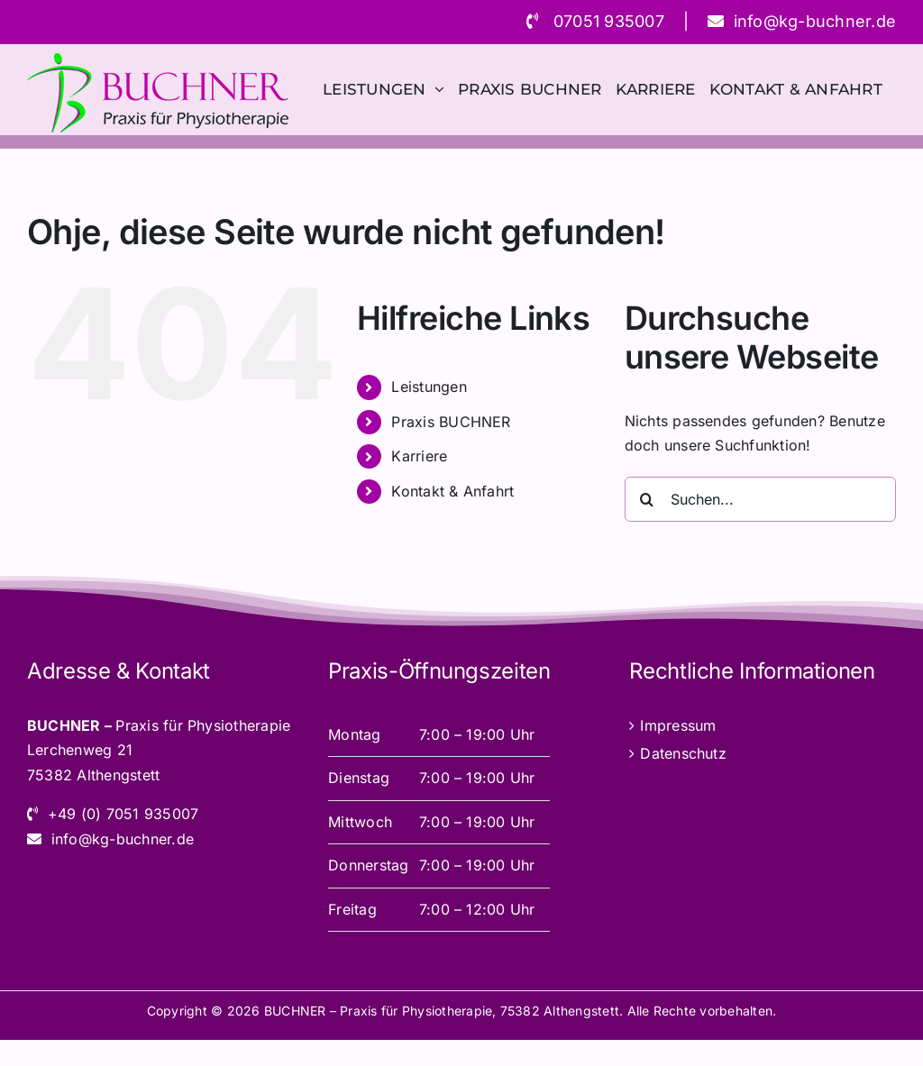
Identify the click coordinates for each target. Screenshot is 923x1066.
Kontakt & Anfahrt (452, 491)
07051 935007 (608, 21)
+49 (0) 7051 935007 (123, 814)
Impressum (678, 725)
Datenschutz (683, 753)
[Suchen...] (760, 499)
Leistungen (428, 387)
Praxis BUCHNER (450, 422)
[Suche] (647, 499)
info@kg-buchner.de (815, 21)
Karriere (419, 456)
